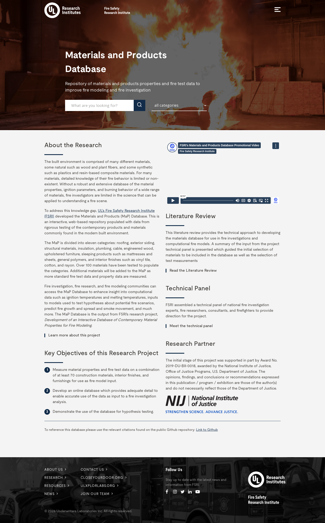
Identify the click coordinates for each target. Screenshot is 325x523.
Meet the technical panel (191, 326)
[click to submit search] (139, 105)
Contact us (92, 469)
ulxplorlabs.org (98, 486)
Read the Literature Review (193, 270)
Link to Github (207, 429)
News (49, 494)
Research (53, 477)
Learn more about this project (74, 335)
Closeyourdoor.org (102, 477)
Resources (55, 486)
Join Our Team (95, 494)
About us (53, 469)
